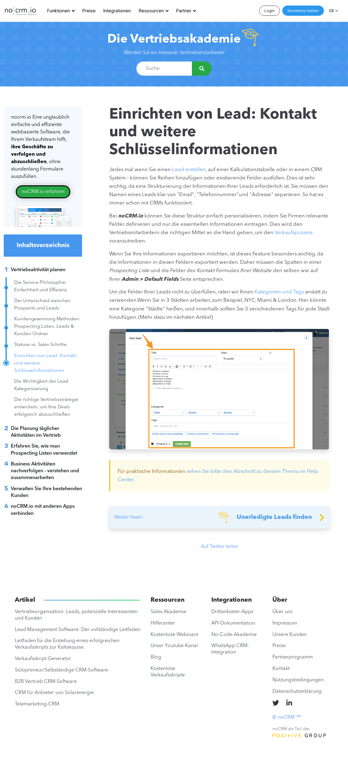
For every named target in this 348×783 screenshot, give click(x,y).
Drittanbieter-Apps (232, 611)
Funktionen (58, 10)
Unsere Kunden (289, 634)
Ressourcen (151, 10)
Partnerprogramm (292, 657)
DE (331, 10)
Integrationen (117, 10)
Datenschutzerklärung (296, 691)
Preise (89, 10)
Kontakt (281, 668)
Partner (183, 10)
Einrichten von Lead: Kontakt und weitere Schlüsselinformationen (45, 363)
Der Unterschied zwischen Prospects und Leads (42, 305)
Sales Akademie (168, 611)
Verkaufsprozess (294, 232)
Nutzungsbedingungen (298, 680)
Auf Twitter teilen (219, 546)
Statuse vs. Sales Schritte (40, 345)
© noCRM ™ (286, 717)
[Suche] (202, 68)
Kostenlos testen (303, 10)
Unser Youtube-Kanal (174, 645)
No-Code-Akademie (234, 634)
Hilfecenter (163, 623)
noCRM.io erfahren (43, 191)
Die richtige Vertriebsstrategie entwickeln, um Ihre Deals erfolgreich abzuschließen (46, 407)
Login (269, 10)
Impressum (284, 623)
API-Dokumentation (233, 623)
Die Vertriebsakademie (174, 39)
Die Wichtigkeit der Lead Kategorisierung (41, 385)
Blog (156, 657)
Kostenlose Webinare (174, 634)
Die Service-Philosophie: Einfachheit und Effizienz (40, 286)
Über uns (282, 611)
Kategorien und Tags (279, 292)
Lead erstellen (189, 169)
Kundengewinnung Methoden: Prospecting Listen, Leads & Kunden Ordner (47, 326)
